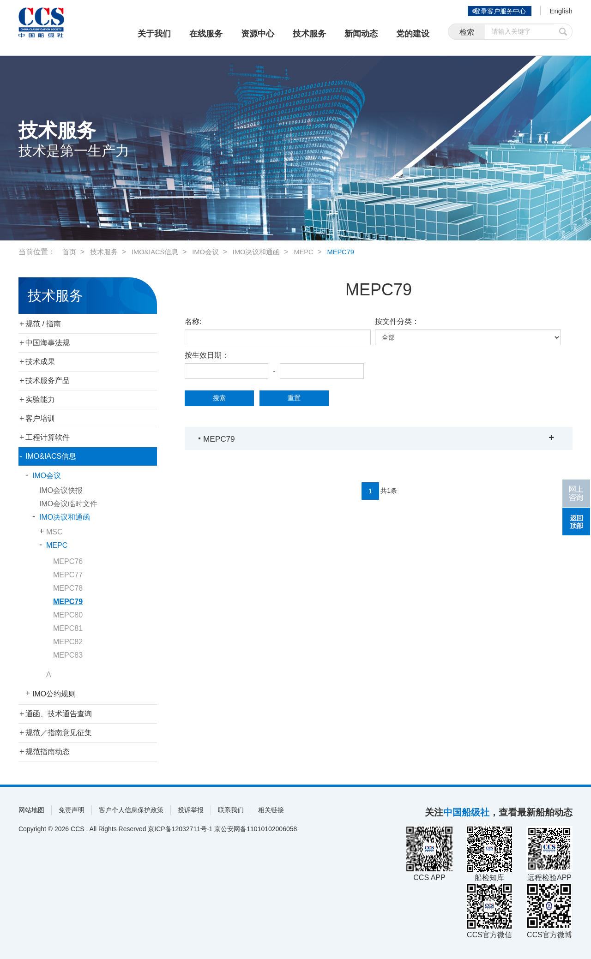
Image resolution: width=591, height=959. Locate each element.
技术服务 (309, 33)
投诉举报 (191, 810)
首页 (69, 252)
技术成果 (40, 362)
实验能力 (40, 399)
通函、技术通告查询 (58, 714)
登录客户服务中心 (496, 11)
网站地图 (31, 810)
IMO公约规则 (54, 694)
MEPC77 (68, 575)
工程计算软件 (47, 437)
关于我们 (154, 33)
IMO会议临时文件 (68, 504)
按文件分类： (397, 321)
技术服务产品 (47, 380)
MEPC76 (68, 561)
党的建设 (412, 33)
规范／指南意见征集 (58, 733)
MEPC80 (68, 615)
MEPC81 (68, 628)
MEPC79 (356, 252)
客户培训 (40, 418)
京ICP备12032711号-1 (180, 829)
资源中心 (257, 33)
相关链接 (271, 810)
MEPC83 (68, 655)
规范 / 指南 (43, 324)
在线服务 (206, 33)
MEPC (317, 252)
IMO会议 (213, 252)
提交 (563, 33)
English (559, 12)
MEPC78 (68, 588)
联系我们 (231, 810)
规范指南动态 (47, 751)
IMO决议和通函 (266, 252)
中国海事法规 (47, 343)
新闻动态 (361, 33)
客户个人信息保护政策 (131, 810)
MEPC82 (68, 642)
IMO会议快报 (61, 490)
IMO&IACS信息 (159, 252)
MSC (54, 532)
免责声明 (71, 810)
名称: (193, 321)
